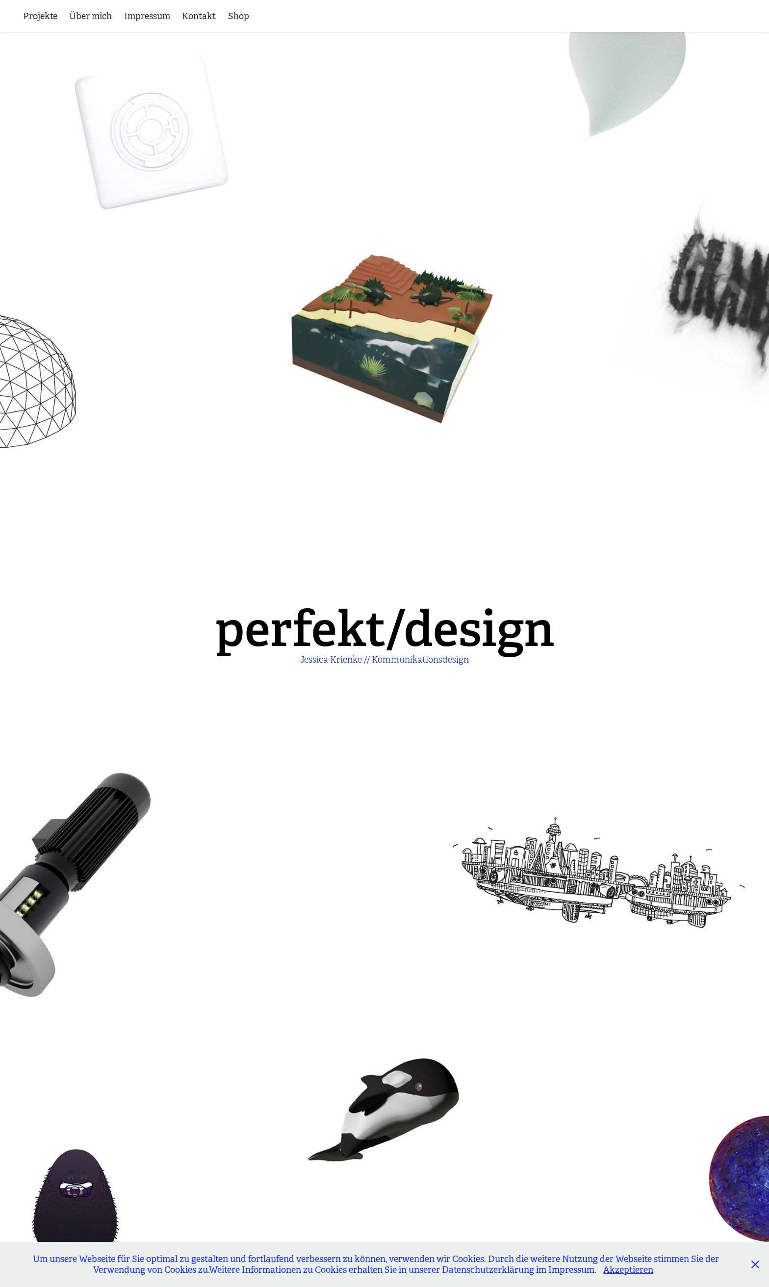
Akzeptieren (628, 1269)
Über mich (90, 16)
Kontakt (199, 16)
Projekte (40, 16)
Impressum (147, 16)
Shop (238, 16)
